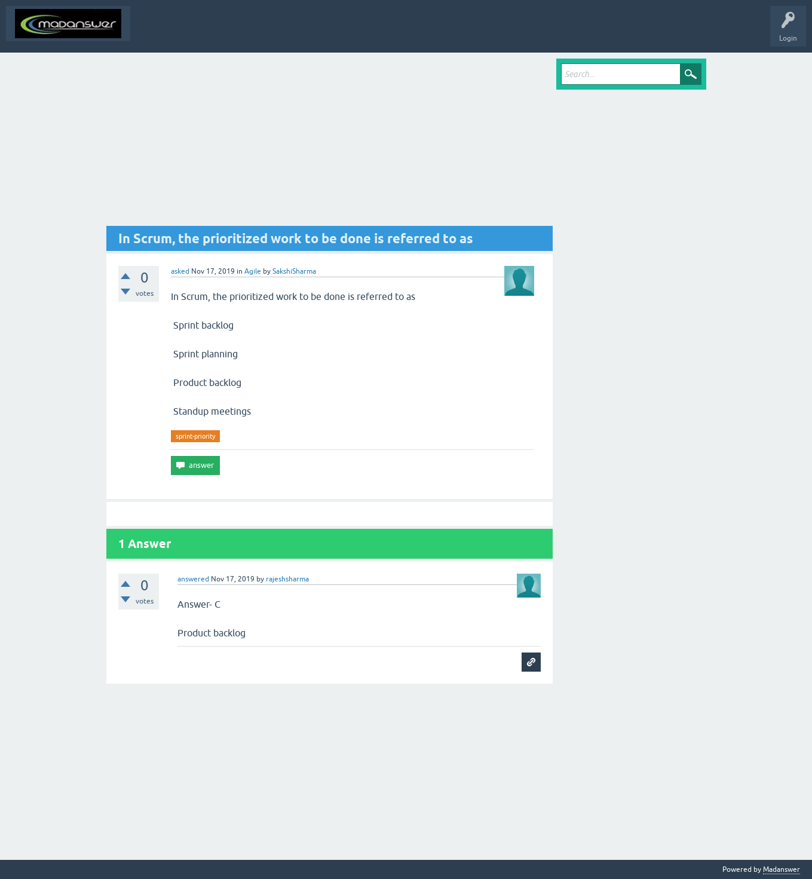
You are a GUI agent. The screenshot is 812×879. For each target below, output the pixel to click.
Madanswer (781, 869)
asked (180, 271)
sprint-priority (195, 436)
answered (193, 579)
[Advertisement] (329, 142)
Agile (252, 271)
